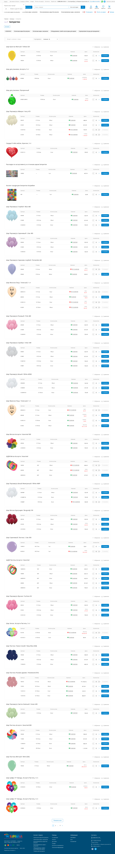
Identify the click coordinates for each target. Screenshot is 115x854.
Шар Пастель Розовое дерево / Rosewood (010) (22, 673)
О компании (55, 837)
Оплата (54, 839)
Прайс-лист (54, 1)
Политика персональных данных (11, 848)
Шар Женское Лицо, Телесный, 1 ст (18, 283)
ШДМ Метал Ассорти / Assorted (17, 456)
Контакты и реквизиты (57, 845)
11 (60, 825)
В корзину (105, 55)
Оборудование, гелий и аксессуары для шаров (39, 848)
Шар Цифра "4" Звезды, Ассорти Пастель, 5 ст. (22, 778)
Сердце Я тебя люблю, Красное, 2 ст (18, 143)
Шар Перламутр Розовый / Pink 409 (18, 316)
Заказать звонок (110, 1)
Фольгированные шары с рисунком (70, 12)
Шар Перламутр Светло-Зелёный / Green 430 (21, 704)
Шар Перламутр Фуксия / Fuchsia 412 (19, 596)
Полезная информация (57, 847)
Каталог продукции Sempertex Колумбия (20, 185)
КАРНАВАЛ (73, 837)
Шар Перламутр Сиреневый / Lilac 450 (19, 233)
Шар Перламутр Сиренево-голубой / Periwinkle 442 (24, 260)
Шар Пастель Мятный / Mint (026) (18, 757)
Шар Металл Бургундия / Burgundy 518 (19, 510)
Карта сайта (22, 848)
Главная (6, 19)
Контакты (47, 1)
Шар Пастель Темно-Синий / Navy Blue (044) (21, 646)
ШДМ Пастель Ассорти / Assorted (17, 560)
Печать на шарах (39, 1)
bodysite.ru (13, 850)
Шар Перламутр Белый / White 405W (19, 374)
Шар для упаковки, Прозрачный (17, 90)
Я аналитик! (73, 841)
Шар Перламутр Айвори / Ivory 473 (18, 111)
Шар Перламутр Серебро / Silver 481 (18, 343)
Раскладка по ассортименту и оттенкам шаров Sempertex (26, 164)
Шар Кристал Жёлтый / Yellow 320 (18, 47)
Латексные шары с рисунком (29, 12)
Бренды (12, 19)
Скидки (32, 1)
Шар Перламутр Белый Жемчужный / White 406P (23, 483)
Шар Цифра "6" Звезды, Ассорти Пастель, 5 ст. (22, 799)
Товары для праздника (39, 851)
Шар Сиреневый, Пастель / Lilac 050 (18, 537)
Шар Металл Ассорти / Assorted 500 (18, 434)
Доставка (54, 841)
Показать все (57, 820)
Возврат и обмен (25, 1)
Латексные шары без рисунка (12, 12)
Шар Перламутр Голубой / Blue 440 (18, 207)
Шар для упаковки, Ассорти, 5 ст (17, 69)
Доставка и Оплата (14, 1)
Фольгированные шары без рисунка (49, 12)
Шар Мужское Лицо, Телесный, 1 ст (18, 401)
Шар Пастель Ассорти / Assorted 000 (18, 725)
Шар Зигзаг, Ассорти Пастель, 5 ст (18, 623)
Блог (71, 839)
